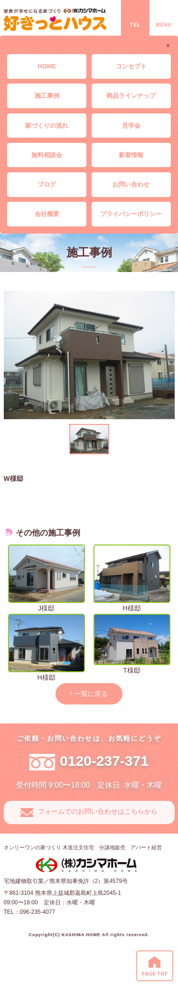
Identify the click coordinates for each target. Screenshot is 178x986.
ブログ (46, 184)
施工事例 (47, 95)
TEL (135, 25)
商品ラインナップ (131, 95)
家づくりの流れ (46, 125)
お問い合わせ (131, 184)
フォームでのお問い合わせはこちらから (98, 811)
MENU (163, 25)
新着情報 (131, 155)
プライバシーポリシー (131, 213)
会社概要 (47, 213)
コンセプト (131, 66)
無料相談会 (46, 155)
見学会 (131, 125)
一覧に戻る (91, 693)
